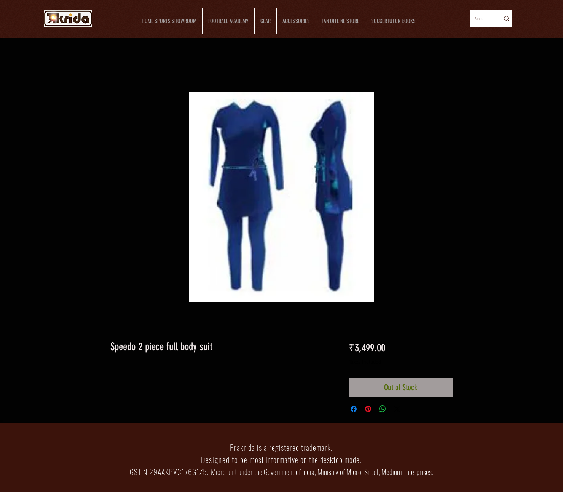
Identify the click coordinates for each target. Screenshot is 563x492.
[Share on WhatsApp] (382, 408)
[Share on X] (397, 408)
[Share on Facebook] (353, 408)
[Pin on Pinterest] (368, 408)
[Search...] (480, 18)
